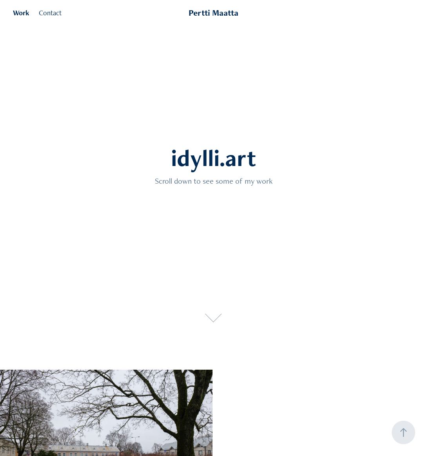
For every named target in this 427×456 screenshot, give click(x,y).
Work (21, 12)
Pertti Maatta (213, 12)
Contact (50, 12)
